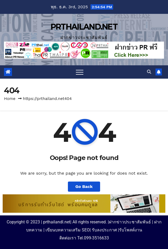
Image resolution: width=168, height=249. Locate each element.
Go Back (84, 186)
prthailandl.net (56, 221)
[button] (149, 71)
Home (9, 98)
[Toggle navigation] (79, 72)
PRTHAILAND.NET (84, 27)
